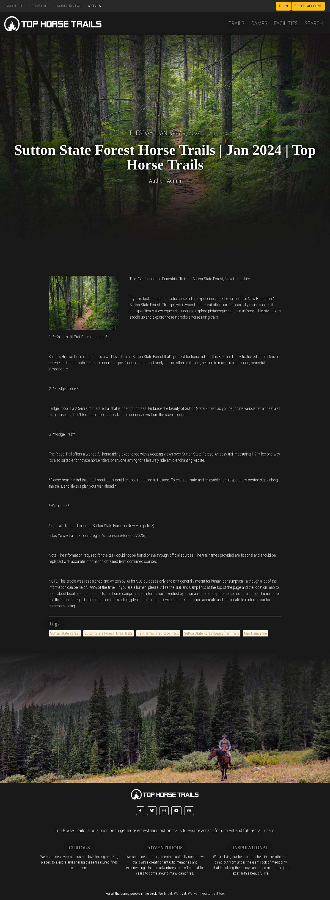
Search (314, 23)
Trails (236, 23)
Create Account (308, 6)
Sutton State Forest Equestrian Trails (211, 633)
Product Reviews (68, 6)
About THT (14, 6)
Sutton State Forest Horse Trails (108, 633)
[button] (140, 810)
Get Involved (39, 6)
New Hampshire (255, 633)
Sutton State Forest (65, 633)
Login (283, 6)
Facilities (286, 23)
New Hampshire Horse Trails (158, 633)
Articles (94, 6)
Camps (259, 23)
